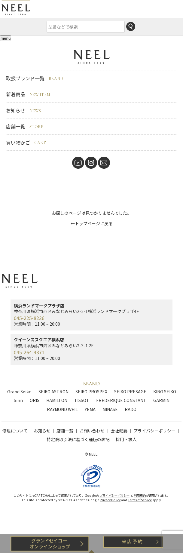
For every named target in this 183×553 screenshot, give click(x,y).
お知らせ (23, 110)
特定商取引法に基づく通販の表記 (78, 439)
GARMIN (161, 400)
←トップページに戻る (92, 223)
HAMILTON (56, 400)
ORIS (34, 400)
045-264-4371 (29, 352)
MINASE (110, 409)
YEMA (90, 409)
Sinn (18, 400)
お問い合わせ (92, 431)
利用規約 (140, 495)
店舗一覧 (24, 126)
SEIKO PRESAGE (130, 392)
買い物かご (26, 142)
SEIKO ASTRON (53, 392)
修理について (15, 431)
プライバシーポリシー (154, 431)
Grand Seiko (19, 392)
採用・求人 (126, 439)
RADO (130, 409)
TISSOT (81, 400)
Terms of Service (140, 500)
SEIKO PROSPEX (91, 392)
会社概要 (119, 431)
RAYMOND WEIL (62, 409)
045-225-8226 (29, 317)
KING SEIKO (164, 392)
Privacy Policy (110, 500)
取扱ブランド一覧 (34, 78)
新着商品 (28, 94)
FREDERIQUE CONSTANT (121, 400)
